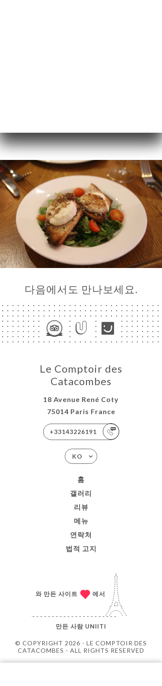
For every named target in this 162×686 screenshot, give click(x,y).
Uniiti (95, 626)
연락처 (81, 534)
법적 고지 (81, 548)
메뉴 (81, 521)
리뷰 (81, 507)
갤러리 (81, 493)
